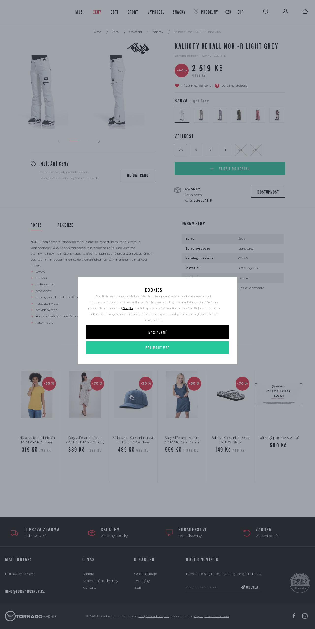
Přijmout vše (157, 359)
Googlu (128, 320)
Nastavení (157, 344)
